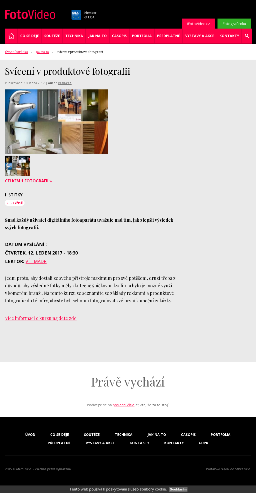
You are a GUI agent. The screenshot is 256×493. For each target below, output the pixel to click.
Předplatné (168, 35)
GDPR (203, 443)
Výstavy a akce (199, 35)
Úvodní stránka (16, 52)
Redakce (65, 83)
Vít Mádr (36, 261)
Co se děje (29, 35)
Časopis (119, 35)
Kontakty (229, 35)
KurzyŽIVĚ (14, 203)
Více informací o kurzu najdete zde (40, 318)
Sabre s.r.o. (243, 469)
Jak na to (97, 35)
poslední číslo (123, 405)
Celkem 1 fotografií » (28, 181)
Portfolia (142, 35)
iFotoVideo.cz (198, 23)
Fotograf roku (234, 23)
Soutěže (52, 35)
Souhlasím (178, 489)
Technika (74, 35)
